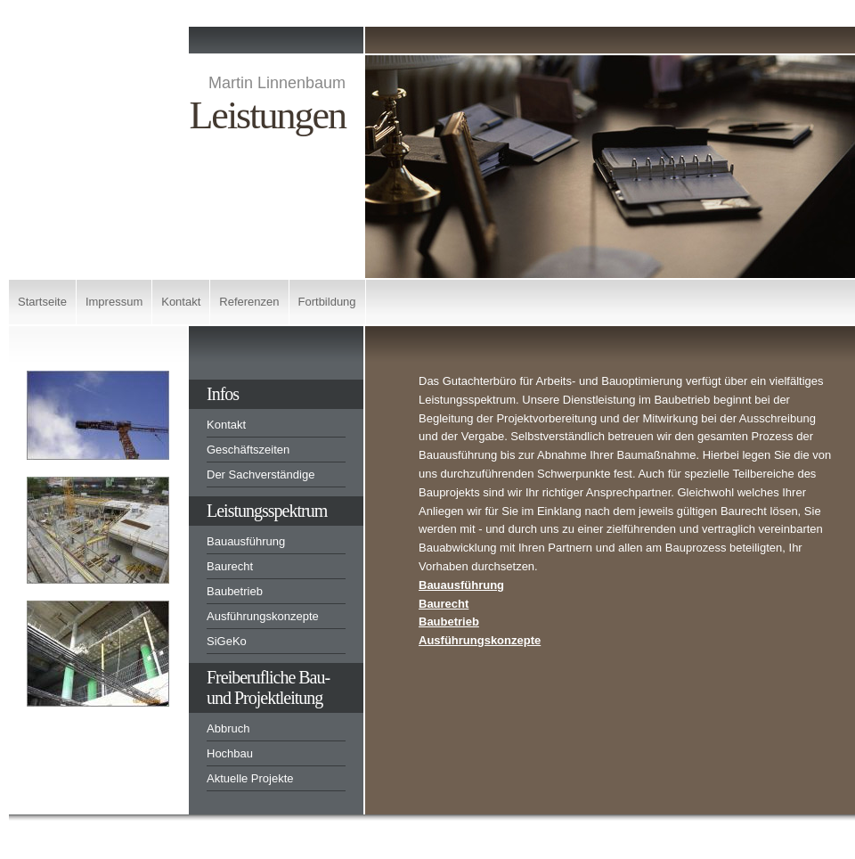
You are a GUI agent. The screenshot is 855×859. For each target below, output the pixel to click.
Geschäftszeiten (248, 449)
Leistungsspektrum (267, 510)
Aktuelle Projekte (250, 778)
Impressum (114, 301)
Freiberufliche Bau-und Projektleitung (268, 687)
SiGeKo (227, 641)
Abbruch (228, 728)
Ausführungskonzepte (263, 616)
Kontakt (180, 301)
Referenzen (249, 301)
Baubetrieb (235, 591)
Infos (223, 394)
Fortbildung (327, 301)
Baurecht (230, 566)
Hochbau (230, 753)
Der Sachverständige (260, 474)
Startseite (42, 301)
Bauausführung (246, 541)
